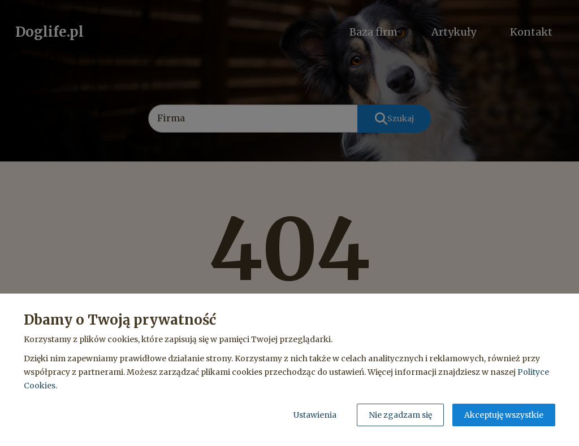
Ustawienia (314, 415)
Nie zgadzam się (400, 415)
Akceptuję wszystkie (503, 415)
